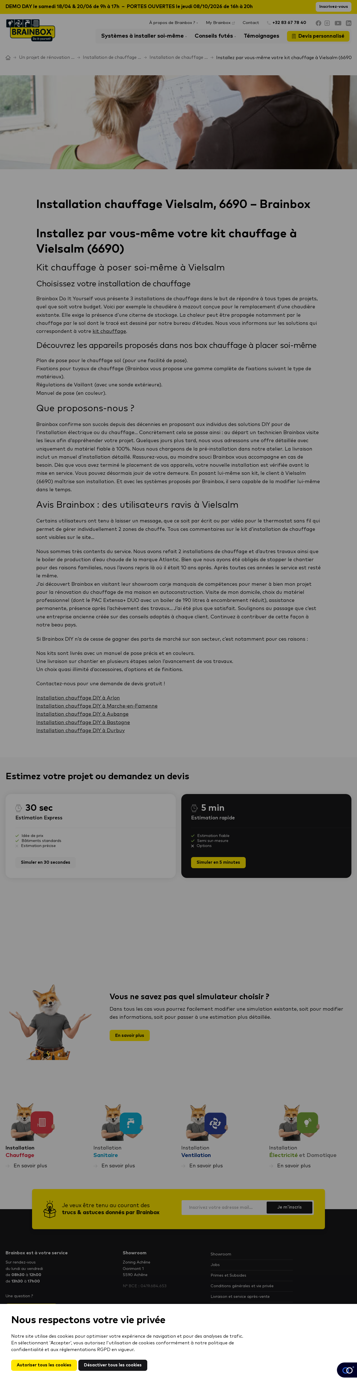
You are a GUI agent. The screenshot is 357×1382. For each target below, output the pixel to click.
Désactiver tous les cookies (117, 1365)
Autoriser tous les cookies (45, 1365)
